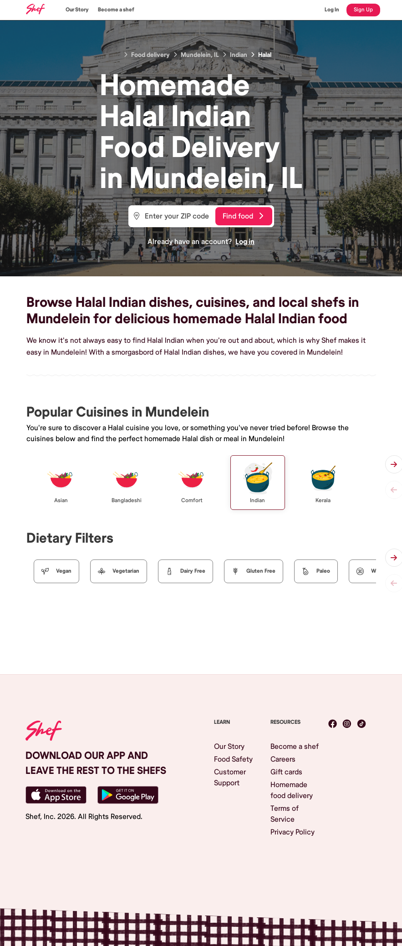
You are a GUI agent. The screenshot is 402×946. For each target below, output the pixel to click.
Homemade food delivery (291, 790)
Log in (244, 241)
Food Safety (233, 759)
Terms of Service (284, 814)
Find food (243, 216)
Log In (332, 9)
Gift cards (286, 772)
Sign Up (363, 9)
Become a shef (116, 9)
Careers (282, 759)
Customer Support (230, 778)
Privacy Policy (292, 832)
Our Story (77, 9)
